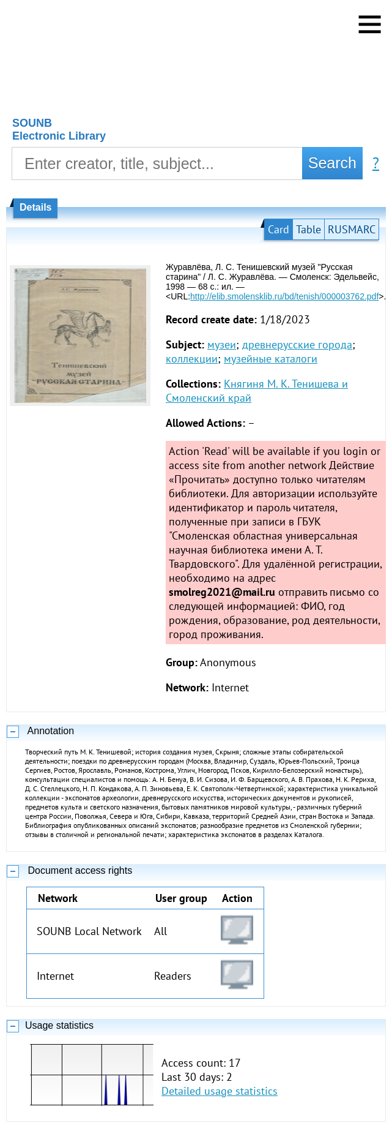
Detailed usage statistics (219, 1091)
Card (278, 229)
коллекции (192, 358)
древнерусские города (297, 344)
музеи (221, 344)
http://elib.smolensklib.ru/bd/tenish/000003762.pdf (284, 296)
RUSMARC (351, 229)
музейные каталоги (270, 358)
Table (308, 229)
